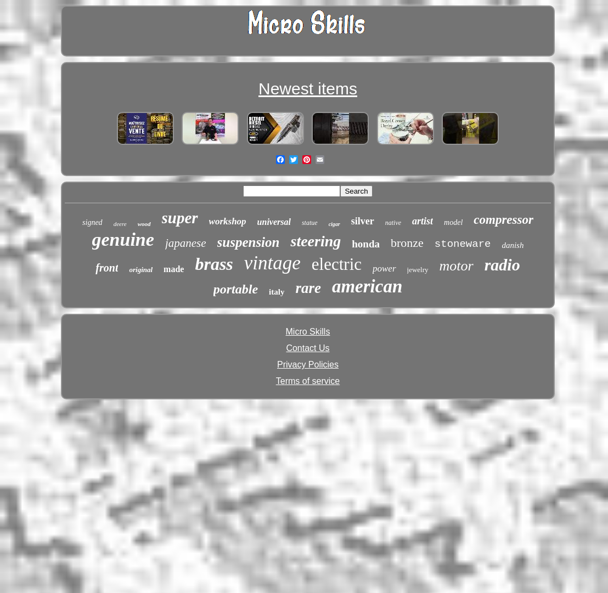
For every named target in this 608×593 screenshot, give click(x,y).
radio (502, 265)
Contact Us (307, 348)
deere (120, 224)
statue (310, 223)
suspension (248, 242)
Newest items (307, 89)
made (174, 269)
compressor (503, 220)
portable (235, 289)
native (393, 223)
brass (214, 264)
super (180, 218)
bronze (407, 243)
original (141, 270)
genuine (123, 239)
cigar (334, 224)
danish (512, 245)
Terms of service (308, 381)
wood (144, 224)
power (384, 268)
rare (308, 288)
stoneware (463, 244)
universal (274, 222)
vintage (272, 263)
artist (422, 221)
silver (362, 221)
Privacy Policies (308, 364)
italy (276, 291)
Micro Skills (308, 331)
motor (457, 266)
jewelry (418, 270)
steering (315, 241)
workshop (227, 221)
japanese (185, 243)
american (367, 286)
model (453, 222)
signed (92, 222)
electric (337, 264)
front (106, 268)
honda (366, 244)
